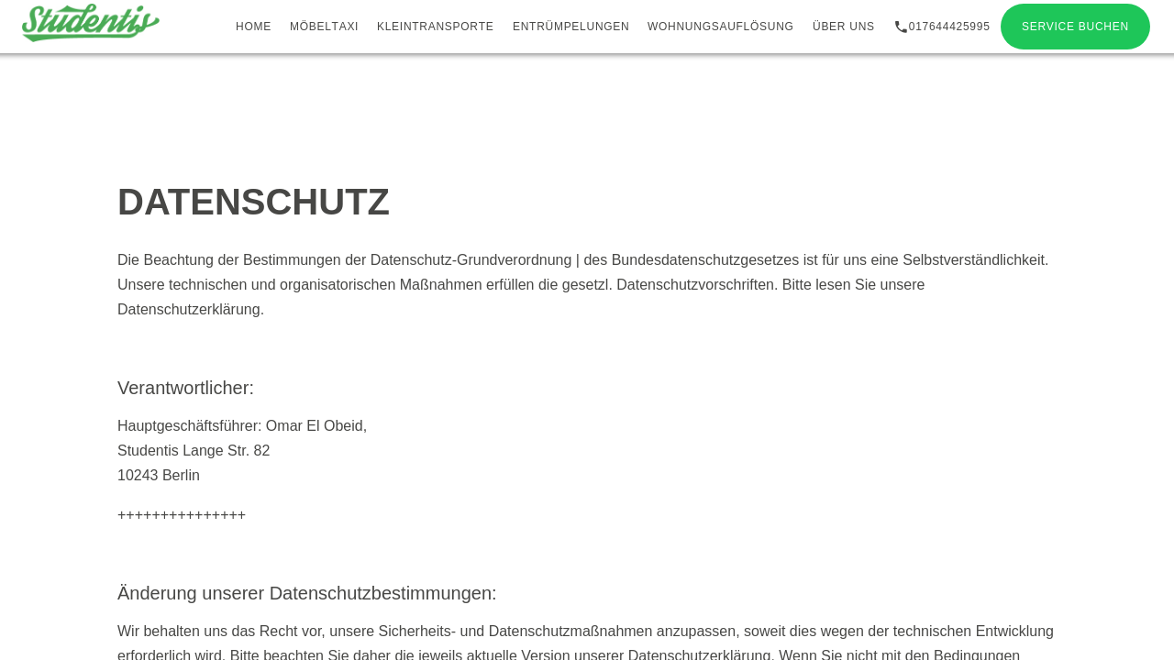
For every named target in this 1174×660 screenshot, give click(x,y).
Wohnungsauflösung (721, 26)
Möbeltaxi (324, 26)
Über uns (844, 26)
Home (253, 26)
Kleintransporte (435, 26)
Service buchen (1075, 26)
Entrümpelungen (571, 26)
